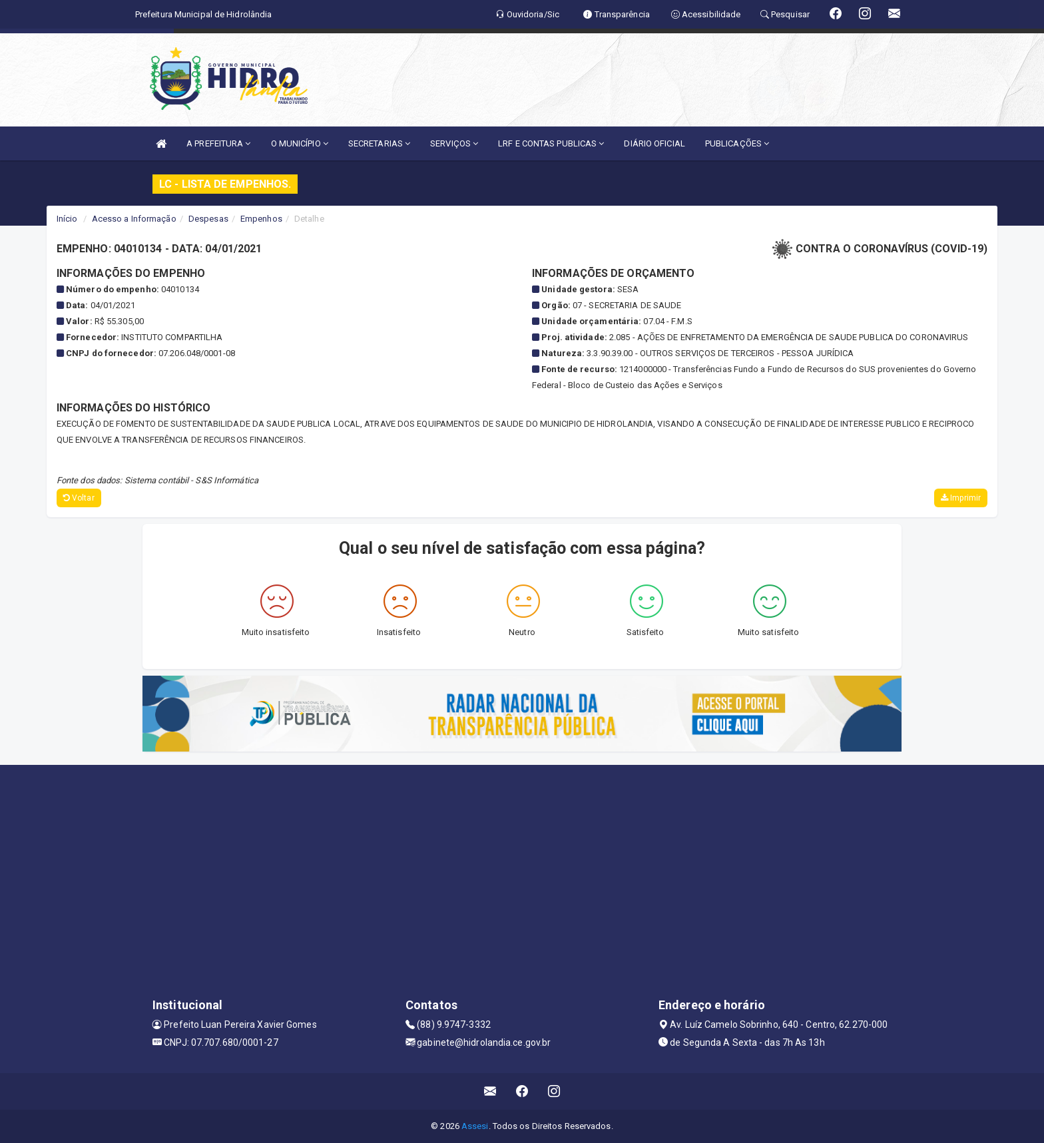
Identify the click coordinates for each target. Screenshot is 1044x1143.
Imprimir (961, 498)
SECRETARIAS (379, 143)
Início (67, 219)
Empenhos (261, 219)
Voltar (79, 498)
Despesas (208, 219)
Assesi (475, 1126)
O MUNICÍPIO (299, 143)
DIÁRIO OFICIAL (654, 143)
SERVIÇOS (454, 143)
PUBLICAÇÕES (737, 143)
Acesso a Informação (134, 219)
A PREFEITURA (218, 143)
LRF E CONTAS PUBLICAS (551, 143)
